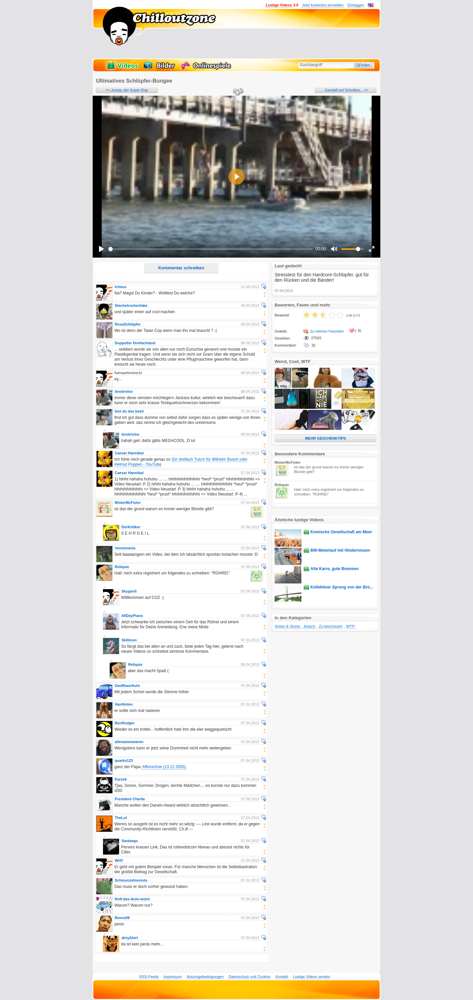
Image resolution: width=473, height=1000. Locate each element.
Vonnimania (125, 548)
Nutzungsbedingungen (205, 977)
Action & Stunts (287, 626)
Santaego (129, 841)
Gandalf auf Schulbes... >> (346, 90)
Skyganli (128, 591)
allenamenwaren (129, 742)
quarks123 (124, 760)
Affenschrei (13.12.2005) (164, 766)
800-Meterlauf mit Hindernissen (340, 550)
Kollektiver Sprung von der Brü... (341, 587)
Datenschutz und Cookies (249, 977)
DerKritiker (130, 527)
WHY (119, 860)
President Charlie (130, 799)
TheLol (121, 818)
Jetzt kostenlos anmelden (323, 5)
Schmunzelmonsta (131, 880)
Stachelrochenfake (131, 305)
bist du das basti (129, 411)
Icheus (120, 287)
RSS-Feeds (149, 977)
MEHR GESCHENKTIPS (325, 438)
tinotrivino (124, 391)
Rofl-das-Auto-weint (132, 899)
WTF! (350, 626)
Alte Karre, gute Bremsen (334, 568)
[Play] (101, 249)
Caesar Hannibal (129, 453)
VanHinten (124, 704)
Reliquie (122, 567)
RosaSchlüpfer (128, 324)
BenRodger (124, 723)
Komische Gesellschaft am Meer (341, 532)
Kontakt (282, 977)
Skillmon (129, 640)
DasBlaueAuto (127, 686)
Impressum (173, 977)
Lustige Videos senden (311, 977)
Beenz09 (122, 918)
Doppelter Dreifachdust (135, 343)
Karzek (121, 779)
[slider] (210, 249)
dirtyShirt (129, 938)
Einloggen (356, 5)
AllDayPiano (132, 616)
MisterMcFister (128, 503)
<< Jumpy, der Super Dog (127, 90)
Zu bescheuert (330, 626)
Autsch (309, 626)
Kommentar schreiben (181, 267)
